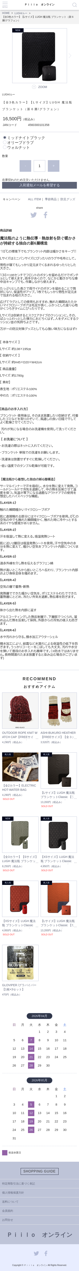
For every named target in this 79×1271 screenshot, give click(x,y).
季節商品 (51, 199)
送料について (10, 1201)
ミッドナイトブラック (26, 138)
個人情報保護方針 (13, 1192)
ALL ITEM (34, 199)
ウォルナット (18, 147)
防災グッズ (67, 199)
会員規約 (7, 1210)
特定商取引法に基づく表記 (18, 1183)
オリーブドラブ (20, 143)
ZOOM (42, 87)
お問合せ (7, 1219)
